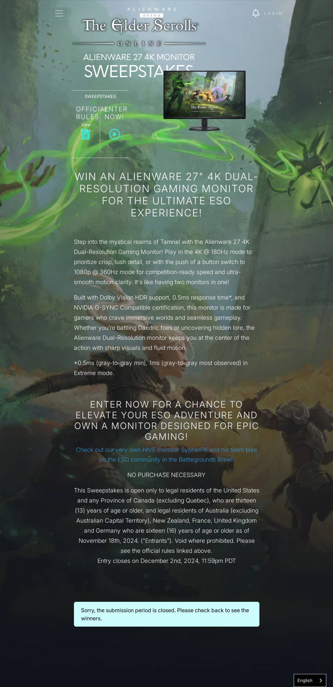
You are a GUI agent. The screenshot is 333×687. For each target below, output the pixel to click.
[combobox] (310, 680)
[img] (258, 13)
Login (273, 13)
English (305, 680)
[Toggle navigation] (59, 13)
